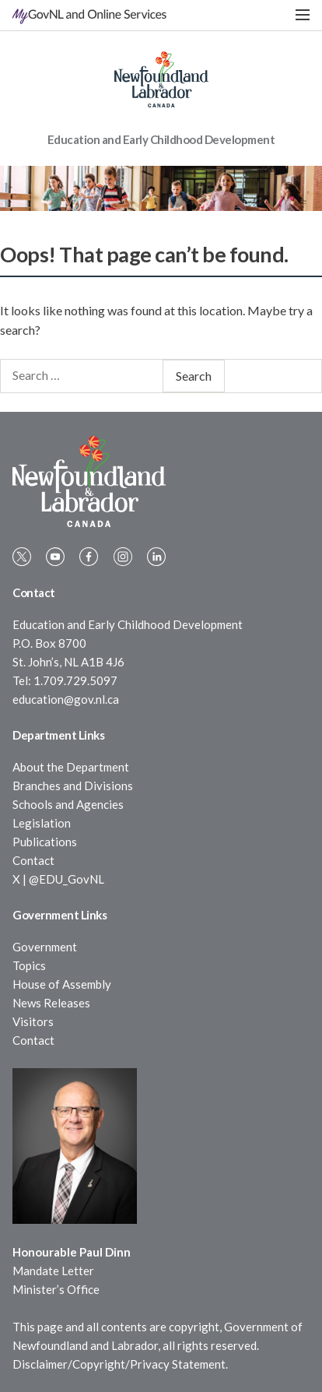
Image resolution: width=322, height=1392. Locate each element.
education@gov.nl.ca (65, 699)
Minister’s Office (56, 1289)
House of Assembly (61, 984)
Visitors (33, 1021)
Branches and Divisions (72, 786)
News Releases (51, 1003)
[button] (302, 15)
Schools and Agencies (68, 804)
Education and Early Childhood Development (161, 139)
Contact (33, 860)
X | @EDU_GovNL (58, 879)
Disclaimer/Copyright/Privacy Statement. (120, 1364)
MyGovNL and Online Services (89, 14)
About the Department (70, 767)
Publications (44, 842)
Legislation (41, 823)
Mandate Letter (53, 1271)
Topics (29, 965)
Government (44, 947)
